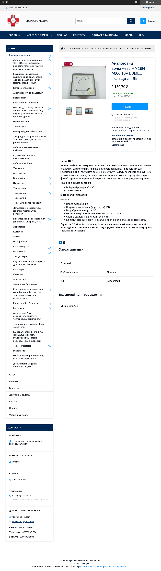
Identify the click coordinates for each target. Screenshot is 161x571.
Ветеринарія (19, 98)
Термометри (19, 193)
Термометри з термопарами (27, 203)
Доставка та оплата (105, 35)
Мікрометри (19, 251)
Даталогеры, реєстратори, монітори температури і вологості (27, 211)
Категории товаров (19, 55)
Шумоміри (18, 232)
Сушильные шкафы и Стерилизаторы (24, 157)
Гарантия (14, 388)
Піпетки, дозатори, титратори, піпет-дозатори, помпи (28, 357)
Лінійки (16, 236)
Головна (14, 35)
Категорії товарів (37, 35)
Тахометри (18, 168)
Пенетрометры (20, 241)
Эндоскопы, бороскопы (25, 284)
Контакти (79, 35)
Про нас (62, 35)
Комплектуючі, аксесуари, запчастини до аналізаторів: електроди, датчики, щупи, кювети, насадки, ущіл (28, 78)
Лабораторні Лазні (22, 163)
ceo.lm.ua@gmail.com (23, 521)
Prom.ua (96, 561)
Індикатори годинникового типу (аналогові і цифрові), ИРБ (29, 220)
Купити (130, 106)
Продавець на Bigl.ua (80, 563)
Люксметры (19, 227)
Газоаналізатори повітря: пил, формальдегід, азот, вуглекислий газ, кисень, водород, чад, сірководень (28, 336)
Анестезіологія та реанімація (28, 93)
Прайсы (13, 408)
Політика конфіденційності (116, 566)
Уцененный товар (18, 415)
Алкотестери (19, 279)
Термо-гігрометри (22, 346)
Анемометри (19, 173)
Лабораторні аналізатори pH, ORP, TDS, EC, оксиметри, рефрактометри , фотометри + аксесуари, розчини (29, 64)
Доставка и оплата (19, 395)
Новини (128, 35)
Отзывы (13, 381)
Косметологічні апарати (25, 102)
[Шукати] (131, 21)
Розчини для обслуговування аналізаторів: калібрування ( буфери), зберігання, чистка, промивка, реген (28, 112)
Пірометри (18, 183)
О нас (12, 374)
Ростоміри (18, 269)
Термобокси (19, 126)
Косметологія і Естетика (25, 303)
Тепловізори (19, 188)
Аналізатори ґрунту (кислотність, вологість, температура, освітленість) (27, 316)
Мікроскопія (19, 351)
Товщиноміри (20, 256)
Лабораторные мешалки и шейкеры (26, 149)
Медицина (18, 308)
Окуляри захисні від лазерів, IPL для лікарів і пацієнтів (30, 263)
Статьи (13, 401)
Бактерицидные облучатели (27, 131)
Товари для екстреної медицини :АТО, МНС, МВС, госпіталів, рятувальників (29, 139)
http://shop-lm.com (21, 517)
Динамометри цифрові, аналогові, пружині (25, 365)
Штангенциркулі (21, 246)
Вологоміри (19, 178)
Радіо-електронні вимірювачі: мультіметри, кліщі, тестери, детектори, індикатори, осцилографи (28, 293)
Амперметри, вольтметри (83, 48)
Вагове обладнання (23, 88)
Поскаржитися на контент (91, 566)
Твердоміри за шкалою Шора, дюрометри (28, 325)
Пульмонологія (21, 121)
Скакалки (18, 274)
